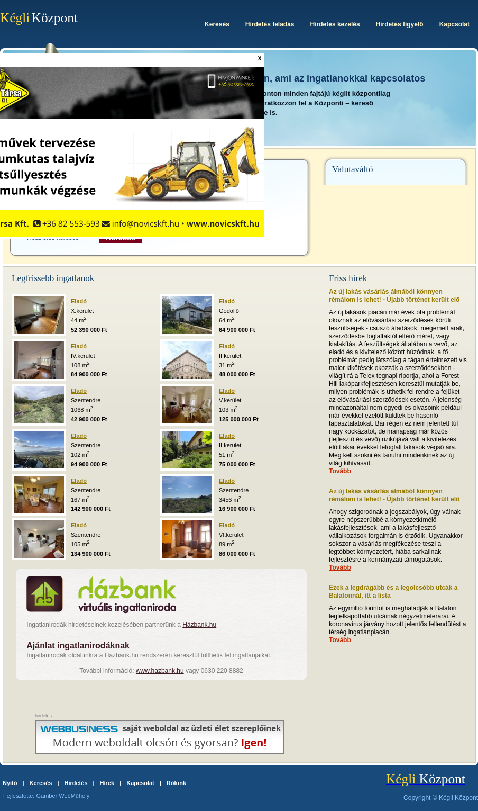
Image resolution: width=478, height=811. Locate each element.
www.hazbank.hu (160, 670)
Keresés (41, 783)
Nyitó (10, 783)
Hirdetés (75, 783)
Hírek (107, 783)
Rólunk (176, 783)
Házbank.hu (199, 624)
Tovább (340, 471)
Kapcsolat (140, 783)
